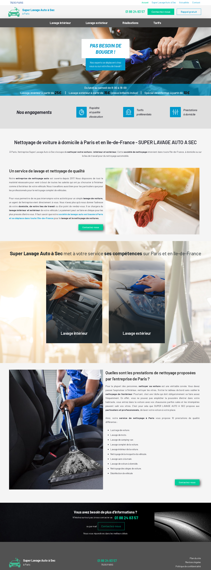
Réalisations (130, 23)
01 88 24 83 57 (135, 12)
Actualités (184, 2)
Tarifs (157, 23)
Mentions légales (193, 562)
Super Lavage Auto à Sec (164, 2)
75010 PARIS (16, 2)
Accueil (145, 2)
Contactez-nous (160, 11)
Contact (196, 2)
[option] (105, 61)
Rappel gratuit (189, 11)
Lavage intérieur (60, 23)
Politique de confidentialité (188, 566)
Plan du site (195, 558)
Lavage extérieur (97, 23)
